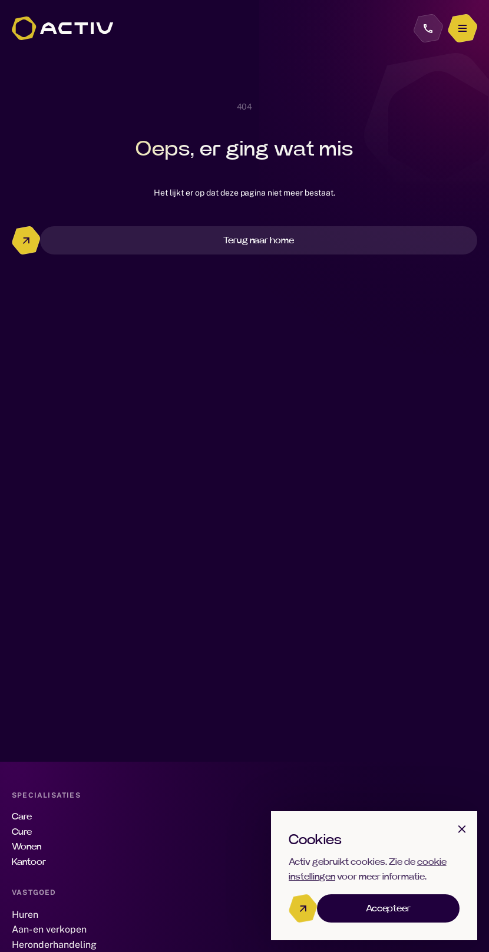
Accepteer (388, 908)
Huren (25, 914)
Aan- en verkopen (49, 929)
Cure (22, 832)
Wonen (26, 846)
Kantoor (29, 862)
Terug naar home (259, 240)
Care (22, 816)
